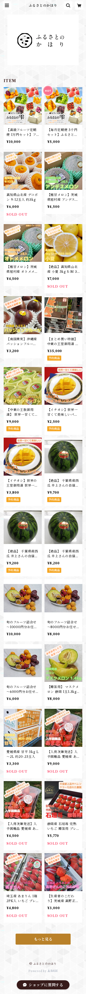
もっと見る (43, 939)
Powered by (43, 971)
